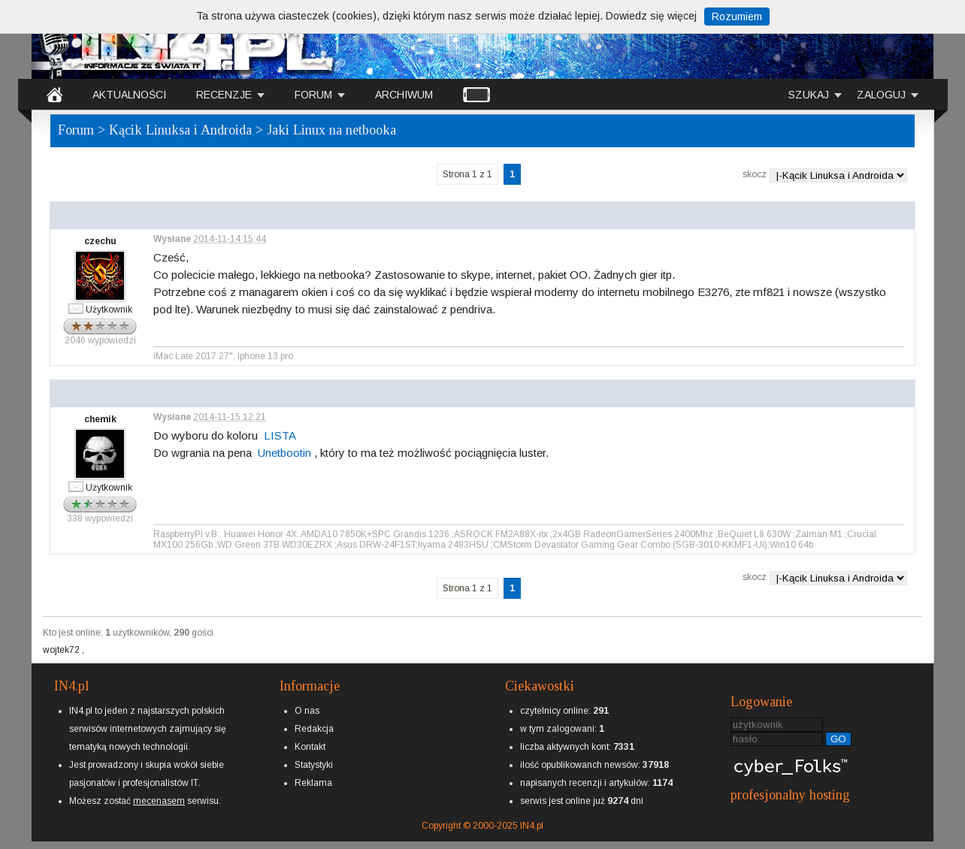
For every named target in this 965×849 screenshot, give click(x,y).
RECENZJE (224, 95)
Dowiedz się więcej (651, 16)
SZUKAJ (808, 95)
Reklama (313, 783)
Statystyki (314, 765)
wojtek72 (62, 650)
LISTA (280, 435)
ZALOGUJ (881, 95)
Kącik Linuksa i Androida (180, 129)
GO (838, 739)
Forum (76, 129)
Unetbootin (284, 452)
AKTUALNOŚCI (129, 95)
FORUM (313, 95)
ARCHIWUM (404, 95)
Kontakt (310, 747)
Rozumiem (737, 17)
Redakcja (314, 729)
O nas (307, 710)
